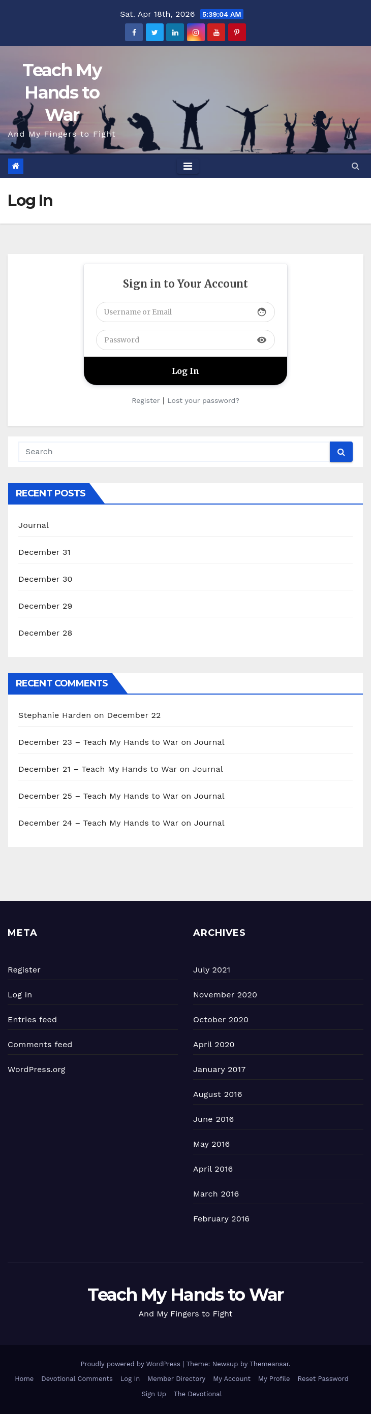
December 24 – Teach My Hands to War (98, 823)
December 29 (45, 606)
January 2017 (219, 1069)
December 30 (45, 579)
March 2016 (216, 1194)
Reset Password (323, 1378)
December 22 (134, 715)
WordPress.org (37, 1069)
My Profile (274, 1378)
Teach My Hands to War (61, 92)
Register (146, 400)
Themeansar (269, 1364)
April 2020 (214, 1044)
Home (24, 1378)
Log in (20, 994)
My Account (232, 1378)
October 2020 (221, 1019)
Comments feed (40, 1044)
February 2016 (221, 1218)
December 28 (45, 633)
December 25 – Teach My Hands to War (98, 796)
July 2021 (211, 970)
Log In (130, 1378)
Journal (33, 525)
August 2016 (217, 1094)
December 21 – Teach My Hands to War (97, 769)
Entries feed (32, 1019)
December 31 (44, 552)
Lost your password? (203, 400)
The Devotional (198, 1394)
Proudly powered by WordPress (131, 1364)
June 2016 (213, 1119)
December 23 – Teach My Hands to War (98, 742)
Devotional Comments (76, 1378)
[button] (355, 166)
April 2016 (213, 1169)
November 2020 (225, 994)
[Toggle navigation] (188, 166)
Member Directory (176, 1378)
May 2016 (211, 1144)
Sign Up (153, 1394)
